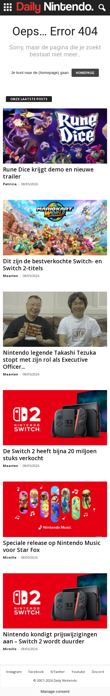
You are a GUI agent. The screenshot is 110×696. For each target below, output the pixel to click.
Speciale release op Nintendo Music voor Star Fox (51, 546)
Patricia (10, 184)
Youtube (78, 671)
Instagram (14, 671)
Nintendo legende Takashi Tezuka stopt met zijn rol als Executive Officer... (49, 359)
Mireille (9, 557)
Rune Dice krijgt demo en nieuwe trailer (48, 173)
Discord (98, 671)
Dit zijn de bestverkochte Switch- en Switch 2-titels (52, 264)
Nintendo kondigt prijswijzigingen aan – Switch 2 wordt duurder (50, 638)
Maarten (10, 275)
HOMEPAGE (85, 73)
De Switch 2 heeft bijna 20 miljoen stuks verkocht (50, 454)
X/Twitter (57, 671)
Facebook (36, 671)
